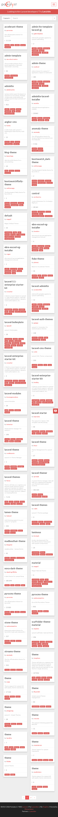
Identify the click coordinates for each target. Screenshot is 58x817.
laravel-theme (12, 420)
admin (34, 48)
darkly (34, 185)
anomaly (37, 132)
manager (20, 466)
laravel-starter (39, 413)
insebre (36, 231)
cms (12, 45)
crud (39, 644)
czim (35, 352)
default (8, 215)
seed (39, 646)
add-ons (16, 144)
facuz (8, 481)
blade (11, 441)
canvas (13, 558)
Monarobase (29, 809)
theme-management (38, 464)
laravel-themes (12, 477)
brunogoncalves (12, 397)
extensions (48, 522)
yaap (8, 682)
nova (12, 585)
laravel (23, 45)
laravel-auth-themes (42, 319)
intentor (10, 424)
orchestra (37, 197)
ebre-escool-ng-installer (40, 226)
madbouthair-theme (15, 541)
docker (7, 345)
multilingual (8, 144)
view (49, 365)
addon (17, 45)
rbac (41, 214)
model (34, 644)
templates (14, 530)
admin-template (13, 55)
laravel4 (19, 504)
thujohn (45, 807)
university (14, 75)
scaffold (45, 644)
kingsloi (9, 545)
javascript (41, 246)
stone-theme (11, 622)
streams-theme (12, 651)
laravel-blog (20, 558)
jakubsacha (10, 90)
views (20, 530)
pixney (36, 262)
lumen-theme (11, 512)
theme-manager (44, 462)
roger (9, 254)
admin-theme (39, 63)
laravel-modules (13, 393)
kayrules (37, 417)
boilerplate (15, 343)
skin (51, 760)
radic (35, 509)
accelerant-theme (14, 26)
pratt (47, 120)
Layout (6, 18)
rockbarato (10, 453)
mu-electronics (12, 59)
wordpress (35, 554)
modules (17, 410)
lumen (7, 532)
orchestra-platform (38, 216)
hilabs (9, 761)
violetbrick (38, 745)
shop (14, 232)
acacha (36, 103)
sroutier (10, 292)
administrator (36, 52)
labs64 (9, 326)
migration (49, 642)
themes (34, 337)
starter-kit (8, 314)
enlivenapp (38, 166)
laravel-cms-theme (41, 348)
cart (19, 232)
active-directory (20, 311)
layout (22, 501)
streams (48, 180)
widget (13, 504)
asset (11, 501)
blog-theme (11, 152)
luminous (36, 532)
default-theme (9, 239)
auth (46, 337)
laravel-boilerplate (14, 322)
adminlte (45, 52)
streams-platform (37, 150)
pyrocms (10, 30)
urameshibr (38, 290)
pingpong (10, 711)
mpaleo (36, 629)
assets (34, 365)
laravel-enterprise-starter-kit (14, 358)
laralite (9, 738)
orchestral (49, 216)
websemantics (39, 598)
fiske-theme (38, 258)
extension (41, 211)
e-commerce (20, 234)
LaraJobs (46, 11)
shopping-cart (9, 236)
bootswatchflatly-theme (14, 183)
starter (13, 345)
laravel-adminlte (40, 286)
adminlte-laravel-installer (41, 98)
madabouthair (9, 560)
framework (8, 232)
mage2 (9, 219)
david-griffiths (12, 572)
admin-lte (35, 55)
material (36, 562)
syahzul (36, 67)
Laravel (24, 807)
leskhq (36, 382)
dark (23, 585)
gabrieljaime (38, 34)
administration (9, 113)
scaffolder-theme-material (41, 623)
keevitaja (10, 156)
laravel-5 (17, 441)
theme (7, 45)
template (35, 50)
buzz (35, 445)
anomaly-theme (40, 128)
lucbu (9, 125)
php (6, 341)
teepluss (37, 658)
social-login (8, 347)
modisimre (37, 772)
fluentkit (37, 692)
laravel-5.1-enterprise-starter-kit (14, 284)
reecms (36, 718)
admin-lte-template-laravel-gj (42, 28)
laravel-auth (36, 340)
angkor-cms (11, 121)
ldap (6, 311)
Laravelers (35, 807)
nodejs (21, 339)
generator (35, 642)
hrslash (36, 536)
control (35, 193)
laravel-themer (39, 473)
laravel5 (17, 236)
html (41, 248)
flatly (21, 205)
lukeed (9, 516)
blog (6, 171)
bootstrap (46, 48)
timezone (35, 214)
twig (6, 501)
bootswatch (41, 183)
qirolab (36, 476)
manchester (8, 77)
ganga (36, 323)
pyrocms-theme (13, 593)
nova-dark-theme (14, 568)
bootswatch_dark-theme (41, 161)
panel (18, 111)
